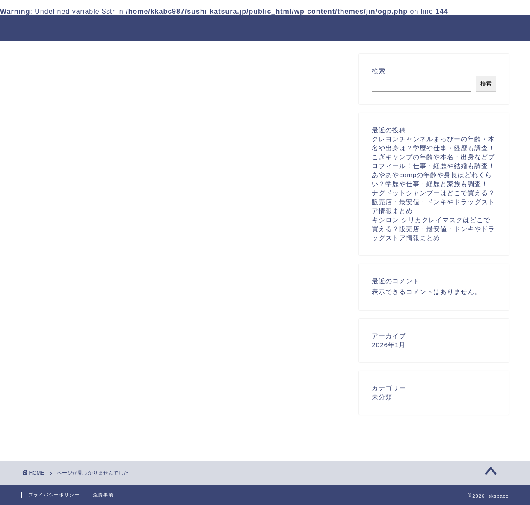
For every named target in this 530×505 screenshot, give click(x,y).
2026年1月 (389, 344)
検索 (378, 70)
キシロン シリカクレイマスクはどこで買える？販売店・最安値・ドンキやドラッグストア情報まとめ (433, 228)
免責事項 (103, 494)
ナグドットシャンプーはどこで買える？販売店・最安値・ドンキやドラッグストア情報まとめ (433, 201)
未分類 (66, 432)
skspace (39, 27)
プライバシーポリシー (54, 494)
